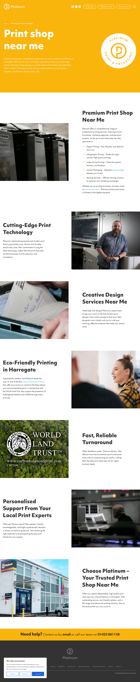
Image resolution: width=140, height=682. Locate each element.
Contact (110, 666)
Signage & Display (84, 666)
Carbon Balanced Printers (33, 381)
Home (6, 23)
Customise (12, 674)
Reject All (25, 674)
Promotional (71, 666)
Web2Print (61, 666)
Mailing (52, 666)
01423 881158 (109, 634)
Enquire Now (123, 7)
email (66, 634)
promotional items (92, 189)
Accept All (38, 674)
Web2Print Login (106, 7)
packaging (116, 169)
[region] (25, 668)
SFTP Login (90, 7)
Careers (118, 666)
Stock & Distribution (99, 666)
